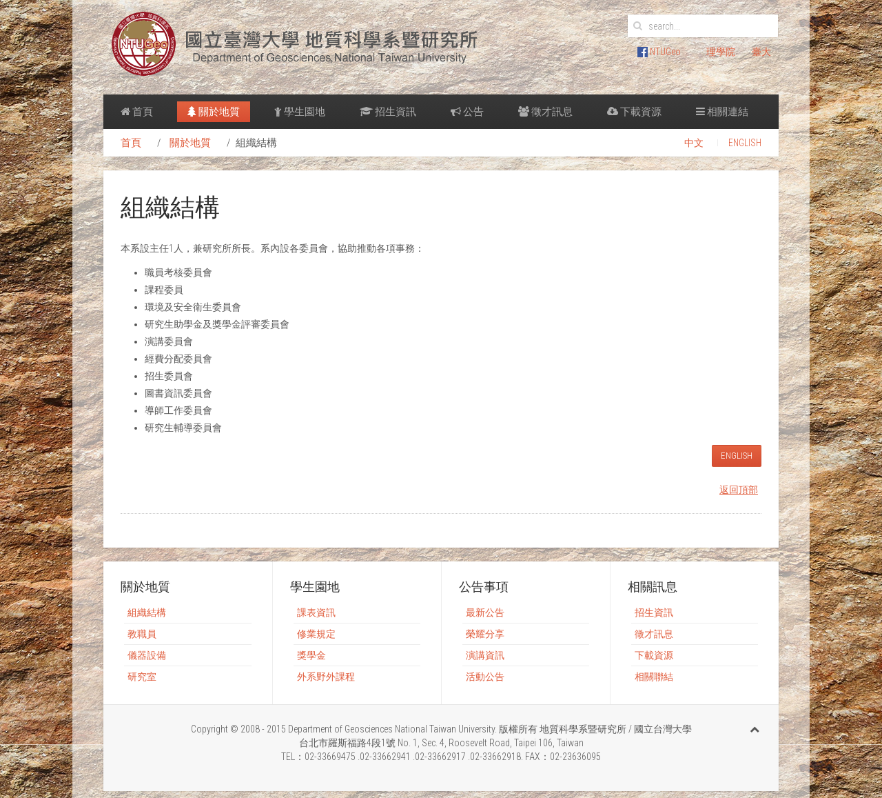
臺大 (761, 51)
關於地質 (213, 112)
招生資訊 (388, 112)
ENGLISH (744, 142)
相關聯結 (654, 676)
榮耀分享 (485, 633)
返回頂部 (738, 489)
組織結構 (146, 612)
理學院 (720, 51)
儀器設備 (146, 655)
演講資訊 (485, 655)
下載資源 (634, 112)
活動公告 (485, 676)
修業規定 (316, 633)
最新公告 (485, 612)
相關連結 (722, 112)
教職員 (141, 633)
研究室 (141, 676)
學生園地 (299, 112)
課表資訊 (316, 612)
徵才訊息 (545, 112)
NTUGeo (659, 51)
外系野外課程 (326, 676)
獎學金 (311, 655)
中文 (694, 142)
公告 (467, 112)
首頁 (137, 112)
